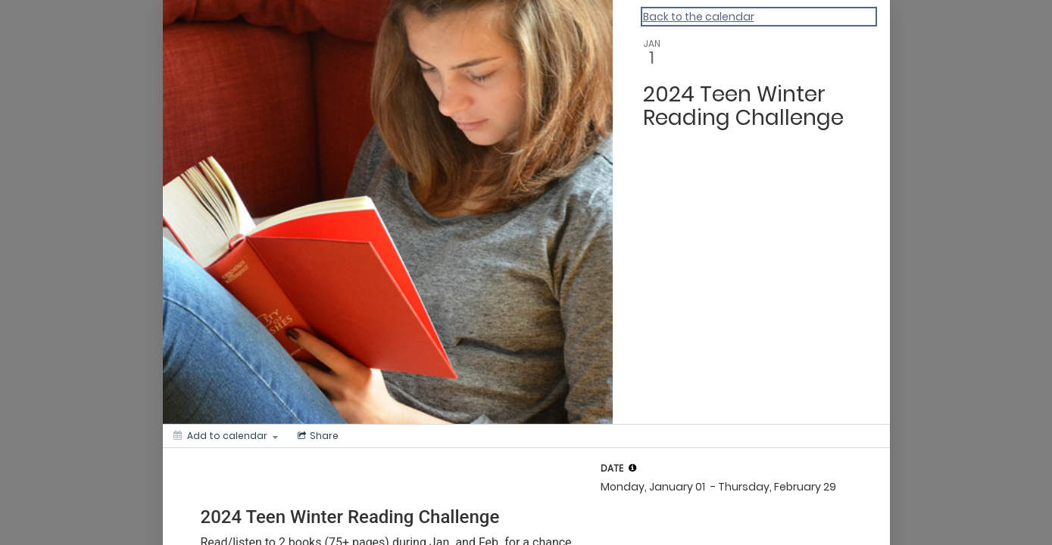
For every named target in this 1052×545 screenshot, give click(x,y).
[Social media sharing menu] (317, 436)
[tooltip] (632, 467)
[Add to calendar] (226, 436)
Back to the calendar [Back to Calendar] (698, 16)
